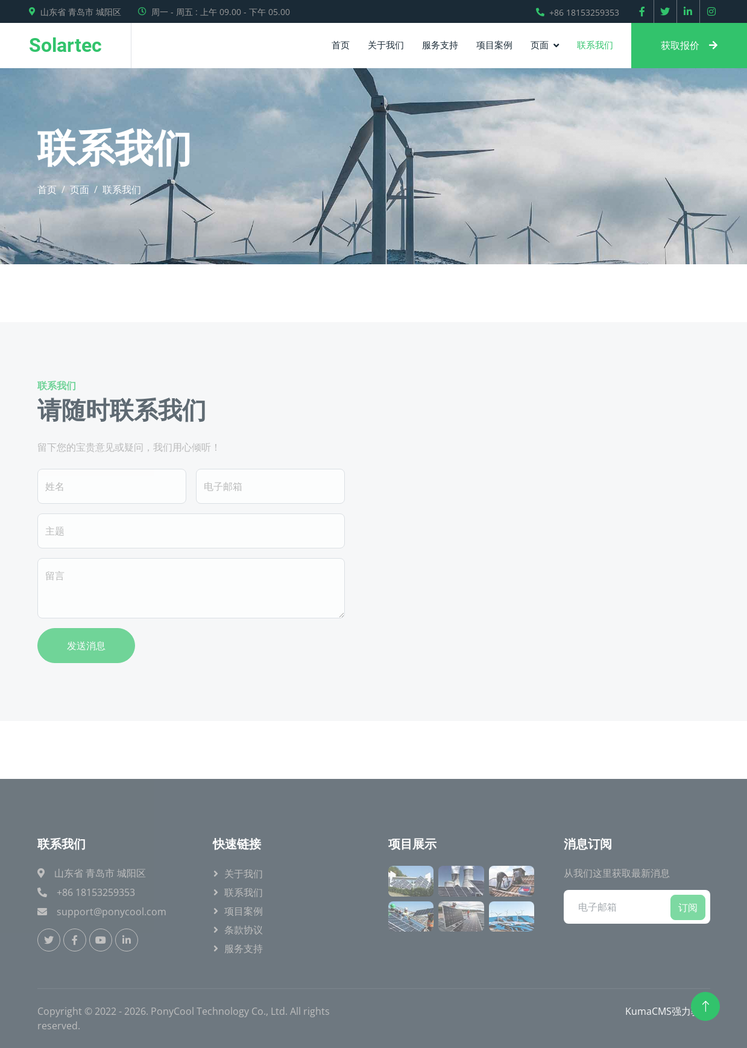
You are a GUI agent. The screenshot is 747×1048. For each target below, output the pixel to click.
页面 (540, 45)
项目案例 (494, 45)
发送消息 (86, 645)
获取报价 (689, 45)
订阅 (688, 907)
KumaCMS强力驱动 (667, 1011)
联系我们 (595, 45)
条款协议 (243, 929)
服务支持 (440, 45)
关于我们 (386, 45)
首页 (341, 45)
